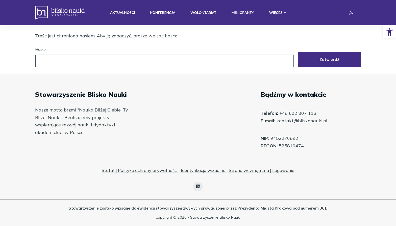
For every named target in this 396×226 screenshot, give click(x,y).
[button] (389, 31)
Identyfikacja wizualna (203, 170)
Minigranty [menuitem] (242, 12)
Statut (108, 170)
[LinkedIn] (198, 186)
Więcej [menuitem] (277, 12)
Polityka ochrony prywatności (148, 170)
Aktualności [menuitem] (122, 12)
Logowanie (283, 170)
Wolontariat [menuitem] (203, 12)
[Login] (351, 13)
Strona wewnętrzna (249, 170)
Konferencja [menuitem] (162, 12)
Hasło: (164, 57)
